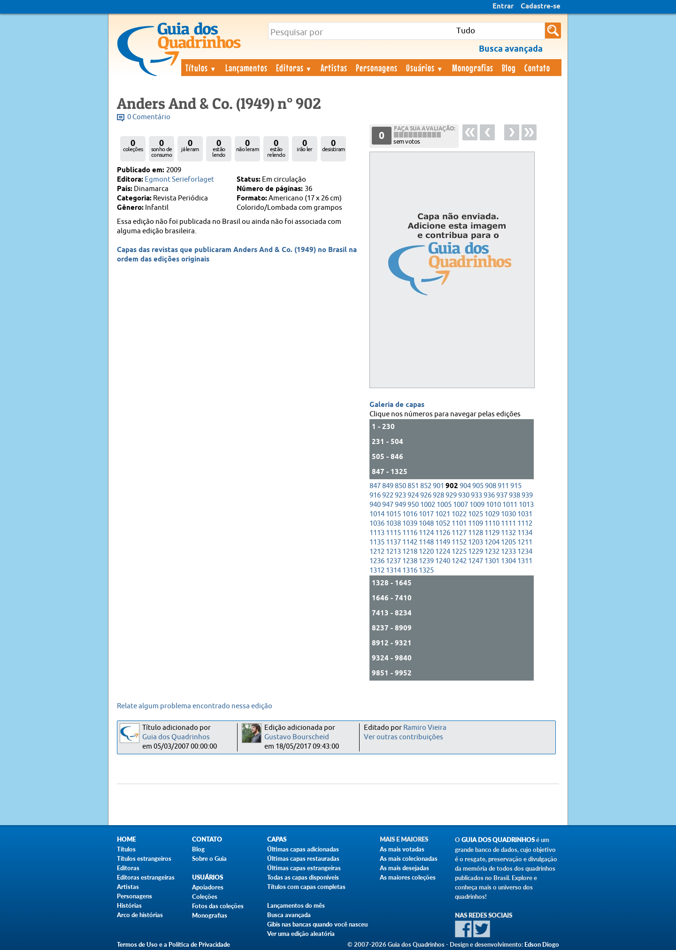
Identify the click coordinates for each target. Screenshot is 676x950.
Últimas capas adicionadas (303, 849)
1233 (508, 551)
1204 (491, 542)
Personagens (377, 67)
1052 (442, 523)
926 (425, 495)
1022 (459, 514)
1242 (459, 561)
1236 (376, 561)
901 (438, 486)
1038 (393, 523)
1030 (508, 514)
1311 (524, 561)
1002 (427, 504)
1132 (508, 533)
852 (425, 486)
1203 (475, 542)
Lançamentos (246, 67)
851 (413, 486)
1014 (376, 514)
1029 (491, 514)
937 (501, 495)
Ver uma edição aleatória (301, 933)
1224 (442, 551)
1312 (376, 570)
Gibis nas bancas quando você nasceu (317, 924)
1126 (442, 533)
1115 (393, 533)
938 (514, 495)
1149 (442, 542)
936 (489, 495)
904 (465, 486)
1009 (476, 504)
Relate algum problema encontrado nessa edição (194, 706)
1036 (376, 523)
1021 (442, 514)
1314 (393, 570)
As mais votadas (402, 849)
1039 (409, 523)
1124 (426, 533)
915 (516, 486)
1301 (491, 561)
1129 (491, 533)
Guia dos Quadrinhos (176, 737)
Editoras (294, 67)
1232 (491, 551)
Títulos (201, 67)
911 (503, 486)
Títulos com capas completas (306, 886)
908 (490, 486)
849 (387, 486)
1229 (475, 551)
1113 (376, 533)
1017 (426, 514)
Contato (537, 67)
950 (413, 504)
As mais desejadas (404, 868)
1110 (491, 523)
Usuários (425, 67)
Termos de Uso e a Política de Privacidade (173, 944)
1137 (393, 542)
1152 (459, 542)
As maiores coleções (408, 877)
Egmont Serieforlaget (179, 179)
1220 (426, 551)
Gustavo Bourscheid (296, 737)
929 (451, 495)
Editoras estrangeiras (146, 877)
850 (400, 486)
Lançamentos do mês (296, 905)
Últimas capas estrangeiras (304, 868)
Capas (276, 839)
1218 (409, 551)
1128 (475, 533)
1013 (526, 504)
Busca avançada (289, 915)
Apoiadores (207, 887)
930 (463, 495)
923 (400, 495)
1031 (524, 514)
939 (527, 495)
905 (478, 486)
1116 (409, 533)
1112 (524, 523)
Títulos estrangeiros (144, 858)
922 (387, 495)
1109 (475, 523)
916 (375, 495)
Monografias (472, 67)
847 (375, 486)
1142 (409, 542)
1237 (393, 561)
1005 (444, 504)
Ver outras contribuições (403, 737)
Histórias (129, 905)
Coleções (204, 896)
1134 (524, 533)
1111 (508, 523)
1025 (475, 514)
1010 (493, 504)
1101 (459, 523)
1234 (524, 551)
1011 (509, 504)
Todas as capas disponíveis (303, 877)
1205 (508, 542)
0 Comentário (148, 117)
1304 (508, 561)
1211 (524, 542)
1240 (442, 561)
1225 (459, 551)
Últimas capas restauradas (303, 858)
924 (413, 495)
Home (126, 839)
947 (387, 504)
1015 (393, 514)
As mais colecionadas (409, 858)
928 (438, 495)
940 (375, 504)
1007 (460, 504)
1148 (426, 542)
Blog (509, 67)
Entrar (503, 6)
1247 (475, 561)
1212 (376, 551)
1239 (426, 561)
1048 (426, 523)
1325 (426, 570)
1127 (459, 533)
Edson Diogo (541, 944)
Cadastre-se (541, 6)
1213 (393, 551)
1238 (409, 561)
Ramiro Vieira (424, 727)
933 (476, 495)
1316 (409, 570)
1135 (376, 542)
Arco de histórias (140, 915)
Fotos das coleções (218, 906)
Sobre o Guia (209, 858)
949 (400, 504)
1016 (409, 514)
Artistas (334, 67)
